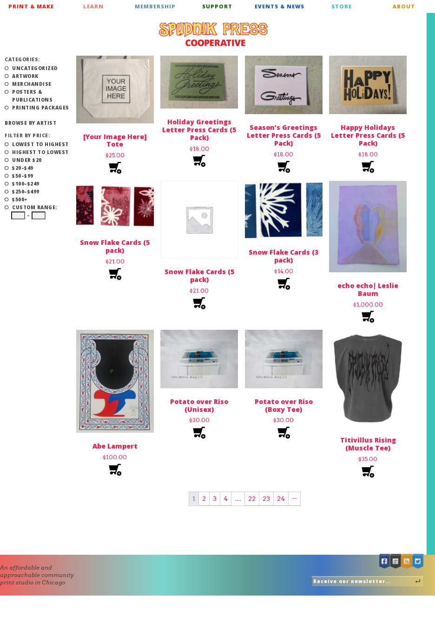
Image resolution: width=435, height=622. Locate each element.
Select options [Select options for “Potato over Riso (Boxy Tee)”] (283, 433)
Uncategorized (35, 68)
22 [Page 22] (252, 498)
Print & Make (31, 6)
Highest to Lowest (40, 152)
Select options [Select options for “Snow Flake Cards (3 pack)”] (283, 284)
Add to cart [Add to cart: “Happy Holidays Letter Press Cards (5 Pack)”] (368, 167)
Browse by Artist (30, 123)
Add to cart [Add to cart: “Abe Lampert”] (115, 470)
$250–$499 (26, 191)
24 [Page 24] (281, 498)
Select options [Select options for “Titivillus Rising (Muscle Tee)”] (368, 472)
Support (217, 6)
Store (341, 6)
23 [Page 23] (266, 498)
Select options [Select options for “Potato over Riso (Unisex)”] (199, 433)
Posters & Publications (32, 96)
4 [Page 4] (226, 498)
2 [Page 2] (204, 498)
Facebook (384, 561)
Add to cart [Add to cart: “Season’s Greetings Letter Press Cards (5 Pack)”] (283, 167)
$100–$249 (26, 183)
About (404, 6)
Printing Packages (40, 107)
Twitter (418, 561)
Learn (93, 6)
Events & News (279, 6)
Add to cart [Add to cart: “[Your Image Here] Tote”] (115, 168)
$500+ (20, 199)
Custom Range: (34, 207)
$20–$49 (22, 168)
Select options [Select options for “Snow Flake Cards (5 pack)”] (115, 274)
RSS (407, 561)
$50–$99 (22, 176)
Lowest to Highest (40, 144)
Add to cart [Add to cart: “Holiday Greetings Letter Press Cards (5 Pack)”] (199, 161)
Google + (396, 561)
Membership (155, 6)
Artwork (25, 76)
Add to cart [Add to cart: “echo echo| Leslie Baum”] (368, 317)
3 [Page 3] (215, 498)
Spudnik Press (213, 34)
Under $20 (27, 160)
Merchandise (32, 84)
